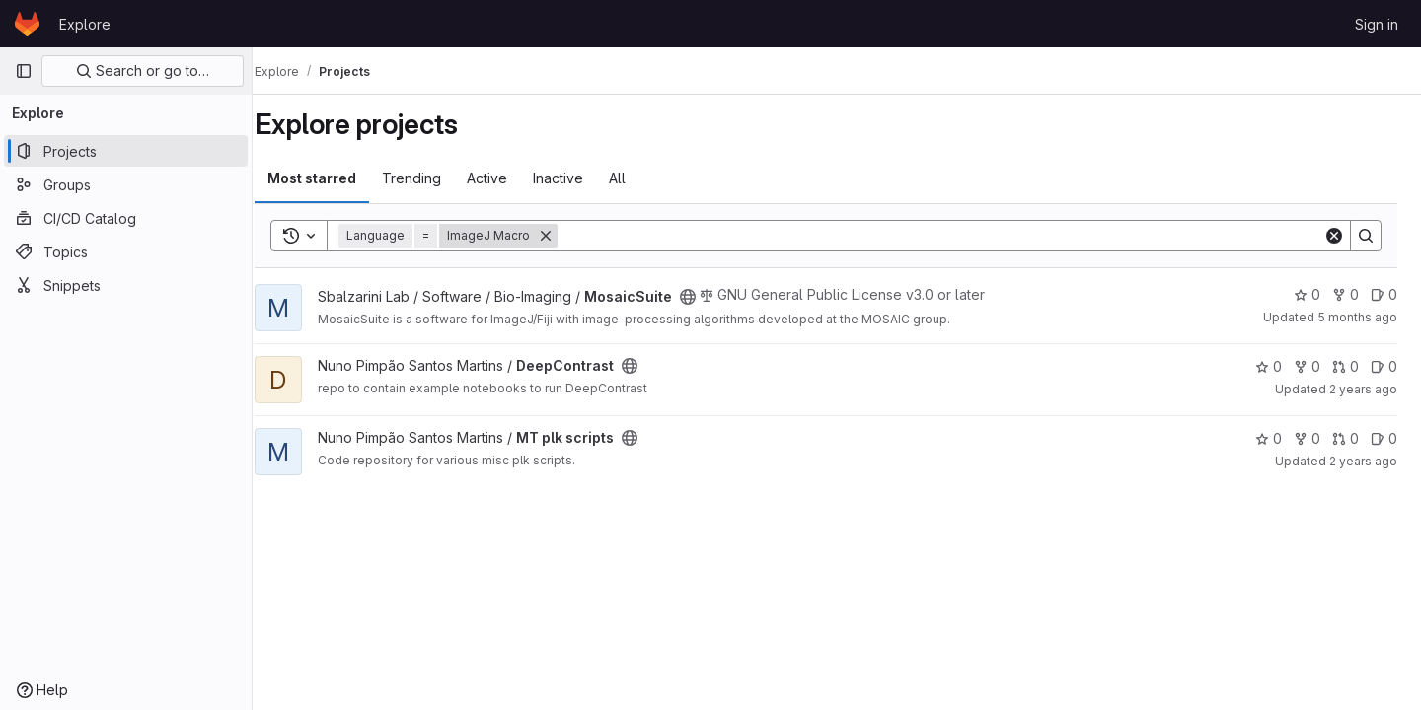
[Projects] (126, 151)
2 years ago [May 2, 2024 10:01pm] (1363, 389)
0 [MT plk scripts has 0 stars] (1268, 438)
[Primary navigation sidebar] (23, 71)
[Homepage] (27, 23)
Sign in (1376, 24)
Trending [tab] (433, 178)
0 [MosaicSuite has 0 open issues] (1384, 294)
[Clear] (1334, 236)
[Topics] (126, 251)
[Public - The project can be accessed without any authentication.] (709, 297)
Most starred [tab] (333, 178)
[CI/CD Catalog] (126, 218)
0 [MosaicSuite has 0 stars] (1307, 294)
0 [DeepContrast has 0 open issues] (1384, 366)
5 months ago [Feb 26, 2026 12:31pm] (1357, 317)
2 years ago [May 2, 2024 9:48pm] (1363, 461)
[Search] (951, 236)
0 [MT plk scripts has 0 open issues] (1384, 438)
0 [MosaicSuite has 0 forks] (1345, 294)
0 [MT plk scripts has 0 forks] (1307, 438)
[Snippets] (126, 285)
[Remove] (567, 236)
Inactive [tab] (580, 178)
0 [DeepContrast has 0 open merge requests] (1345, 366)
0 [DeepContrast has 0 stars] (1268, 366)
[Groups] (126, 184)
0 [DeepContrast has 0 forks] (1307, 366)
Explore (85, 24)
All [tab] (639, 178)
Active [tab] (508, 178)
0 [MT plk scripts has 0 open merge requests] (1345, 438)
